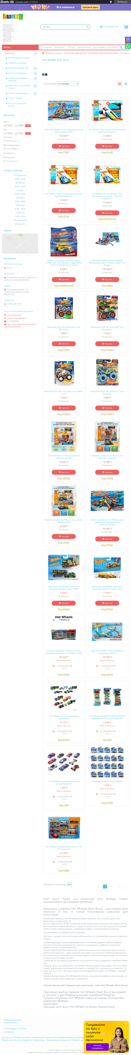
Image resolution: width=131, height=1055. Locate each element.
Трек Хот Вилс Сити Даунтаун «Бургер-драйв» (64, 457)
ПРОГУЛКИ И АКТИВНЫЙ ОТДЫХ (19, 87)
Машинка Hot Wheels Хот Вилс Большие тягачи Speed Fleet (63, 588)
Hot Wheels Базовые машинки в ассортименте (63, 782)
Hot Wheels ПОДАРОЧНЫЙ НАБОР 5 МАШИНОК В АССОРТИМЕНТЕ (107, 717)
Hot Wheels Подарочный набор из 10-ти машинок (63, 848)
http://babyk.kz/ (14, 315)
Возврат (9, 1032)
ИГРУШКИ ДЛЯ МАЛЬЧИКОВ (103, 53)
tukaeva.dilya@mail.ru (17, 318)
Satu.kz (80, 1050)
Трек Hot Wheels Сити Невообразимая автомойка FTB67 (63, 131)
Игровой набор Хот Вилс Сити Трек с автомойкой (63, 521)
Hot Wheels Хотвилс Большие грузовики (64, 717)
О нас (71, 47)
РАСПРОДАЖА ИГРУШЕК (19, 58)
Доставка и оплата (15, 1029)
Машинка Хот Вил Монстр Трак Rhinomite (63, 328)
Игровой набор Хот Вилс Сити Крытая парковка (107, 457)
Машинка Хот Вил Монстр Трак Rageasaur (107, 328)
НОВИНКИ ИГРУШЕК (17, 63)
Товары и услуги (54, 53)
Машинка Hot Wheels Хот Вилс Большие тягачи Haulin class (107, 588)
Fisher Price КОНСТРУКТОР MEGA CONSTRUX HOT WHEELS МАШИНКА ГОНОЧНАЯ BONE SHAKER (63, 263)
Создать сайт (21, 2)
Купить (65, 146)
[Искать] (87, 27)
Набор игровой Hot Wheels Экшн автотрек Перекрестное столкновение (107, 522)
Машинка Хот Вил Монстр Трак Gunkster (107, 392)
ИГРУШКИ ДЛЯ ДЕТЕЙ (75, 53)
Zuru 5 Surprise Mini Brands (17, 105)
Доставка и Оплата (105, 47)
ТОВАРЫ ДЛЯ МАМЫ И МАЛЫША (18, 79)
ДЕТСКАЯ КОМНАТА (17, 73)
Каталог (59, 47)
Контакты (84, 47)
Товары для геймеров (18, 93)
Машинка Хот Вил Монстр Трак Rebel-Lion (63, 392)
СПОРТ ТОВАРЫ (15, 98)
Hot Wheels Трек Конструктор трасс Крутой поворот (107, 131)
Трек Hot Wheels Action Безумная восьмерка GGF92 (107, 652)
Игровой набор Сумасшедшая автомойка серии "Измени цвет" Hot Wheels (107, 263)
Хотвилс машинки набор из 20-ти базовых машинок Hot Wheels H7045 (64, 652)
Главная (46, 47)
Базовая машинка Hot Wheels (107, 781)
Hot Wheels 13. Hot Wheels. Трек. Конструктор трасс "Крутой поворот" (107, 196)
